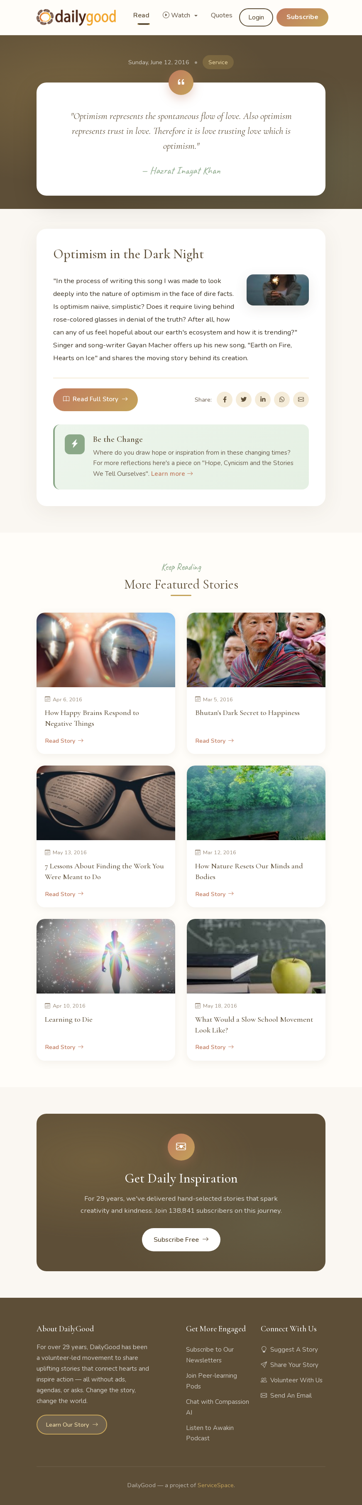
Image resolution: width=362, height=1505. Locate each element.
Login (256, 17)
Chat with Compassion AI (217, 1407)
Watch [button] (177, 15)
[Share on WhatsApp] (282, 399)
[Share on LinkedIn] (263, 399)
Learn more (172, 474)
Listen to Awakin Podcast (210, 1433)
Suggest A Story (289, 1349)
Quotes (221, 15)
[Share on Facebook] (224, 399)
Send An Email (286, 1395)
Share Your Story (289, 1365)
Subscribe (302, 17)
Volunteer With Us (292, 1380)
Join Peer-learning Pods (211, 1381)
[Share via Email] (301, 399)
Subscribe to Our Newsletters (210, 1354)
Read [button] (141, 15)
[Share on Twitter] (244, 399)
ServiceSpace (216, 1485)
